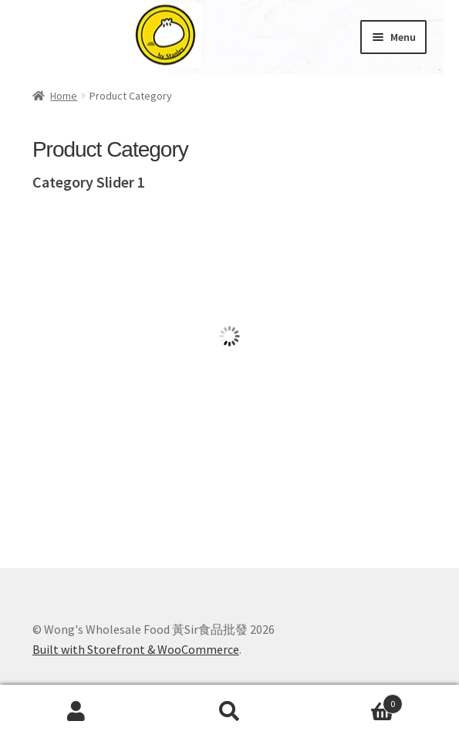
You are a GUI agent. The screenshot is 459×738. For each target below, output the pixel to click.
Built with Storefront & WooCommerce (135, 649)
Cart (354, 700)
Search (229, 712)
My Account (76, 712)
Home (63, 96)
